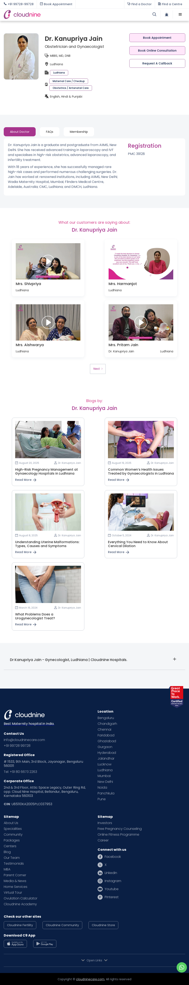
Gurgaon (105, 747)
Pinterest (112, 897)
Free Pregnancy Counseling (120, 829)
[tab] (20, 131)
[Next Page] (98, 369)
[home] (48, 14)
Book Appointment (157, 38)
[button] (180, 14)
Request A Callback (157, 63)
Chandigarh (107, 724)
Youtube (112, 889)
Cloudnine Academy (20, 904)
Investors (105, 823)
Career (103, 840)
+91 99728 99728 (17, 746)
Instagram (113, 881)
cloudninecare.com (90, 979)
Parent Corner (15, 875)
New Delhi (105, 782)
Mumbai (104, 776)
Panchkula (106, 793)
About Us (11, 823)
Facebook (113, 857)
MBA (7, 869)
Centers (10, 846)
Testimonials (14, 863)
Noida (102, 787)
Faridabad (106, 735)
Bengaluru (106, 718)
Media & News (15, 881)
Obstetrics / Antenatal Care (71, 88)
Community (13, 834)
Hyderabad (107, 753)
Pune (102, 799)
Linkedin (111, 873)
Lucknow (104, 764)
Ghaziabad (107, 741)
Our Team (12, 858)
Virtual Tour (13, 892)
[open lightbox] (48, 261)
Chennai (104, 729)
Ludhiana (59, 72)
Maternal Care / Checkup (69, 81)
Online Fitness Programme (118, 834)
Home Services (15, 887)
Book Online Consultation (157, 50)
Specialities (13, 829)
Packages (12, 840)
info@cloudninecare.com (24, 740)
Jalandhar (106, 758)
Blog (7, 852)
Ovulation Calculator (20, 898)
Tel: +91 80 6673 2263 (20, 772)
